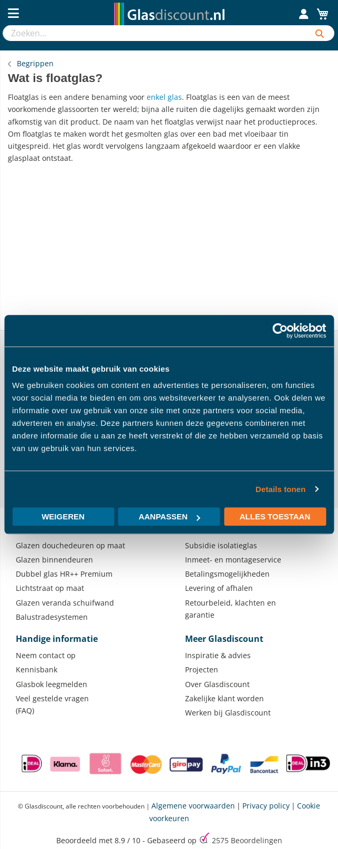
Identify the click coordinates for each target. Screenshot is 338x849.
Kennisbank (36, 669)
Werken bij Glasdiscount (228, 713)
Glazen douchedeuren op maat (70, 545)
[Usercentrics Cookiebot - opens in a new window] (280, 331)
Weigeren (63, 516)
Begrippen (35, 63)
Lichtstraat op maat (50, 588)
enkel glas (164, 97)
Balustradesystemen (52, 617)
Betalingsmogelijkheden (227, 574)
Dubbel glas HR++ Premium (64, 574)
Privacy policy (266, 806)
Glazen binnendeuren (54, 560)
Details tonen (280, 489)
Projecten (201, 669)
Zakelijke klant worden (224, 698)
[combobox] (154, 33)
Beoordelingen (247, 840)
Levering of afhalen (219, 588)
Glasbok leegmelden (51, 684)
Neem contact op (46, 655)
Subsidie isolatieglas (221, 545)
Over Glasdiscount (217, 684)
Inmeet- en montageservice (233, 560)
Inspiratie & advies (218, 655)
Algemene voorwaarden (193, 806)
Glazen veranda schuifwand (65, 603)
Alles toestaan (275, 516)
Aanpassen (169, 516)
